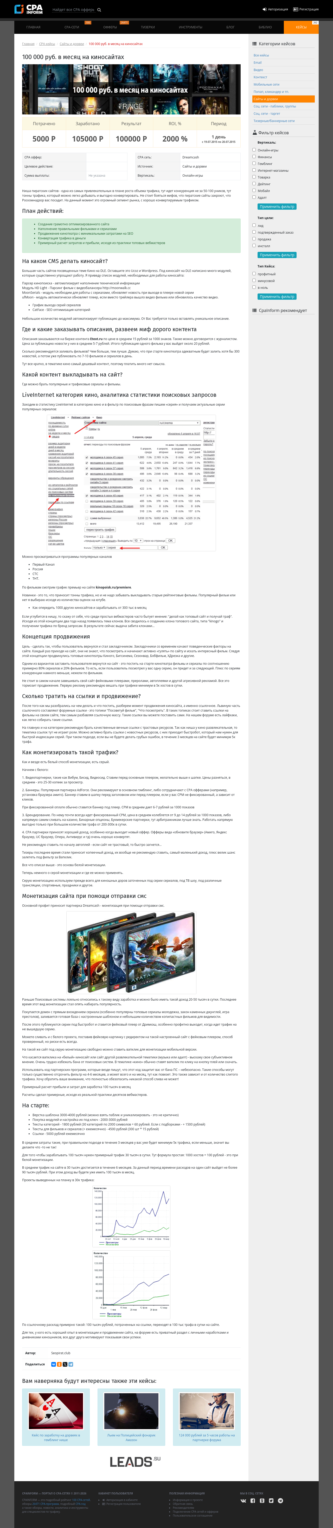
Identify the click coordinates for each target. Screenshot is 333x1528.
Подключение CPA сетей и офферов (195, 1511)
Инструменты (190, 27)
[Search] (74, 9)
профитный (264, 274)
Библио (265, 27)
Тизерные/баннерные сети (274, 121)
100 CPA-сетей (81, 1500)
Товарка (261, 177)
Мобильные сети (266, 84)
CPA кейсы (47, 44)
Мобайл (261, 191)
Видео (258, 70)
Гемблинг (262, 164)
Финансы (262, 157)
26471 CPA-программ (45, 1504)
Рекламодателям (183, 1508)
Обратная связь (183, 1504)
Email (258, 62)
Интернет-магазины (270, 170)
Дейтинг (261, 184)
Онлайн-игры (265, 150)
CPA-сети (78, 25)
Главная (33, 27)
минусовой (263, 281)
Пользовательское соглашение (192, 1515)
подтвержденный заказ (272, 232)
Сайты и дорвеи (72, 44)
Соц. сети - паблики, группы (275, 106)
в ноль (260, 287)
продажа (261, 239)
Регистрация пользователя (121, 1504)
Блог (230, 27)
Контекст (260, 77)
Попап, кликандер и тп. (271, 91)
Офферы (116, 25)
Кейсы (307, 25)
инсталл (261, 246)
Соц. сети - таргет (267, 113)
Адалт (259, 197)
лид (258, 225)
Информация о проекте (188, 1500)
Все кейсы (261, 55)
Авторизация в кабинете (120, 1500)
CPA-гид (80, 1504)
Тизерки (148, 27)
